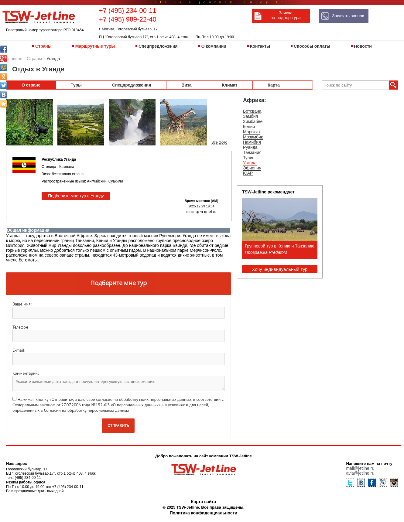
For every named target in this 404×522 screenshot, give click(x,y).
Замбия (250, 116)
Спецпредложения (158, 46)
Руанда (250, 147)
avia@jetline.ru (360, 473)
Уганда (250, 162)
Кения (249, 126)
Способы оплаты (312, 46)
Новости (363, 46)
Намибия (252, 142)
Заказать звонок (348, 15)
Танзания (252, 152)
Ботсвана (252, 111)
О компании (213, 46)
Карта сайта (203, 501)
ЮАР (248, 173)
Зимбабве (252, 121)
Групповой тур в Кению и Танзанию (279, 246)
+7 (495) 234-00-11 (127, 10)
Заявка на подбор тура (286, 15)
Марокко (251, 131)
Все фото (219, 142)
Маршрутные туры (95, 46)
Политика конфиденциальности (203, 512)
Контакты (260, 46)
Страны (43, 46)
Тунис (248, 157)
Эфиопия (252, 167)
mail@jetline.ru (360, 468)
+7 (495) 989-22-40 (127, 19)
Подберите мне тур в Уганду (76, 195)
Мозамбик (253, 137)
